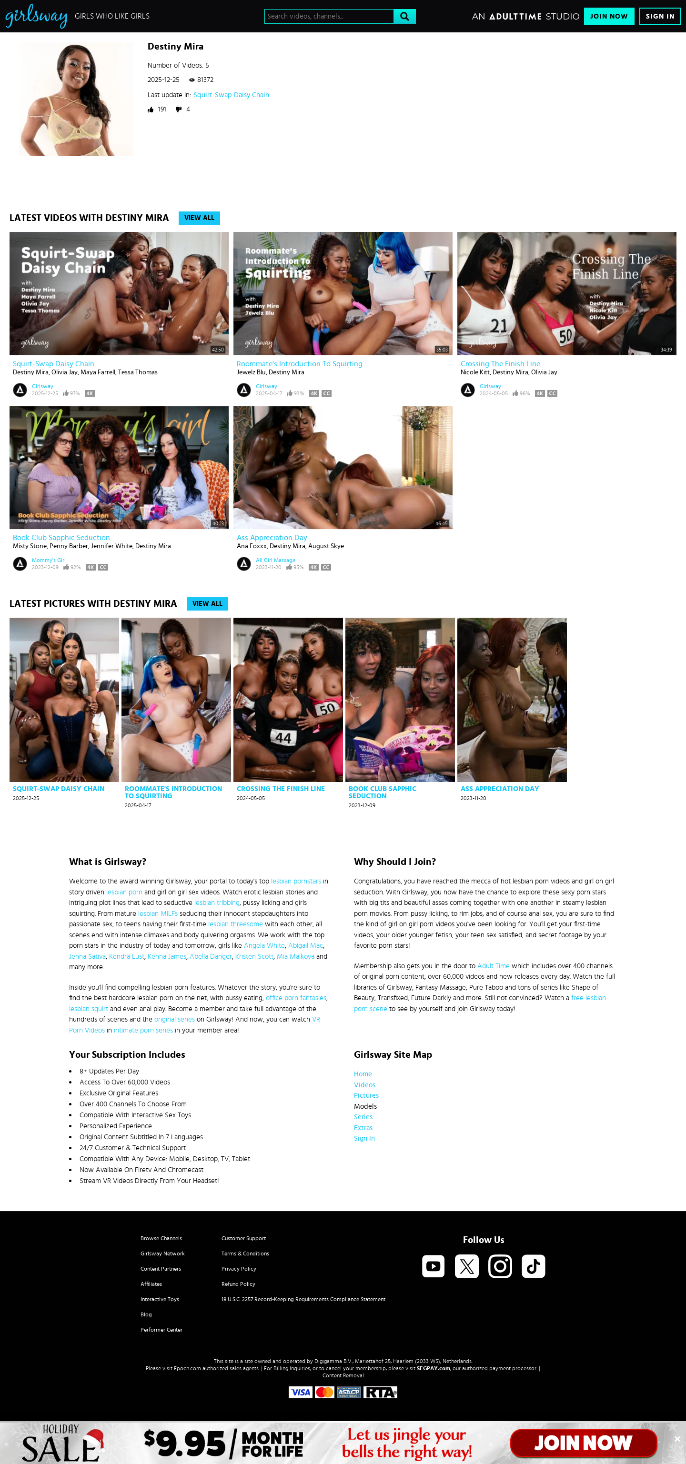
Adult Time (493, 966)
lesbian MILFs (158, 913)
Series (363, 1117)
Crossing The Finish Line (500, 364)
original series (174, 1019)
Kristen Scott (254, 956)
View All (199, 218)
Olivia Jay (64, 372)
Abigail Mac (305, 945)
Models (365, 1106)
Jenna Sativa (87, 956)
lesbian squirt (88, 1009)
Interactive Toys (160, 1299)
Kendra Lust (126, 956)
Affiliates (151, 1284)
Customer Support (244, 1238)
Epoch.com (187, 1368)
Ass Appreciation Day (272, 537)
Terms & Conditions (245, 1253)
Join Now (609, 16)
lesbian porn (124, 892)
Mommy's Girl (49, 560)
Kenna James (167, 956)
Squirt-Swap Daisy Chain (231, 95)
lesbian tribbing (217, 902)
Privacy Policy (239, 1269)
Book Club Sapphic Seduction (61, 537)
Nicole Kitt (475, 372)
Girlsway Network (163, 1253)
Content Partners (161, 1269)
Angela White (264, 945)
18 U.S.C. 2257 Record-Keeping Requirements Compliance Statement (303, 1299)
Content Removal (343, 1375)
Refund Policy (238, 1284)
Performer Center (161, 1330)
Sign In (660, 16)
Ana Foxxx (252, 546)
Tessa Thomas (138, 372)
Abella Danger (211, 956)
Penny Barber (69, 546)
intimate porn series (143, 1030)
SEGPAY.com (433, 1368)
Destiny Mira (31, 372)
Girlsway (42, 386)
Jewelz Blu (251, 372)
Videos (364, 1085)
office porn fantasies (296, 998)
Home (363, 1074)
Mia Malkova (295, 956)
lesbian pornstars (296, 881)
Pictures (366, 1095)
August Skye (326, 546)
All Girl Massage (275, 560)
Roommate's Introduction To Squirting (300, 364)
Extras (363, 1128)
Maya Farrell (98, 372)
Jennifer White (111, 546)
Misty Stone (30, 546)
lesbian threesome (235, 924)
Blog (146, 1314)
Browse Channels (161, 1238)
